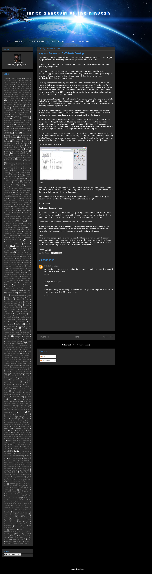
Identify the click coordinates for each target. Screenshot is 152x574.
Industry (22, 293)
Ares (14, 102)
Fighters (29, 246)
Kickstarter (22, 309)
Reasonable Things (18, 421)
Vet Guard (22, 520)
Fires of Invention (23, 248)
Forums (8, 256)
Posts (43, 356)
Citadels (28, 161)
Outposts (18, 385)
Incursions (27, 291)
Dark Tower (18, 192)
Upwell (14, 518)
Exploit (6, 237)
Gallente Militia (23, 260)
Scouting (25, 442)
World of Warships (16, 537)
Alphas (14, 92)
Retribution (8, 428)
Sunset (16, 480)
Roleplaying (28, 436)
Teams (6, 490)
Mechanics (10, 338)
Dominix (6, 200)
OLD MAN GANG (14, 381)
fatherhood (7, 244)
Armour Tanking (20, 104)
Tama (7, 487)
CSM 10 (8, 181)
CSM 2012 (7, 183)
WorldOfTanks (18, 539)
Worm (29, 539)
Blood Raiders (27, 133)
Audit (27, 112)
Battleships (9, 124)
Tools (26, 505)
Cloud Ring (28, 163)
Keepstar (13, 309)
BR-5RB (13, 143)
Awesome (15, 114)
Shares (16, 448)
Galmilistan (17, 262)
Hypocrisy (17, 287)
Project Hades (11, 403)
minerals (15, 349)
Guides (25, 271)
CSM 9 (8, 185)
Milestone (6, 349)
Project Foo (27, 401)
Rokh (88, 60)
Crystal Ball (20, 179)
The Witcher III (22, 502)
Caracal (17, 151)
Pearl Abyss (25, 391)
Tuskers (27, 512)
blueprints (17, 135)
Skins (10, 458)
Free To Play (25, 256)
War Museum (18, 528)
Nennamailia (15, 367)
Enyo (7, 218)
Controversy (17, 170)
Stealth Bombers (19, 476)
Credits (8, 174)
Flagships (6, 250)
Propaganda (7, 408)
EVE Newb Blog (17, 223)
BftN (11, 126)
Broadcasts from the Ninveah (14, 145)
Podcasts (16, 397)
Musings (26, 361)
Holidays (26, 280)
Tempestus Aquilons (10, 492)
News (29, 369)
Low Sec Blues (10, 326)
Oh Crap (22, 379)
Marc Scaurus (14, 334)
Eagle (23, 210)
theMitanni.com (9, 504)
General (27, 266)
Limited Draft (21, 320)
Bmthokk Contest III (16, 139)
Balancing (26, 116)
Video (20, 522)
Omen (24, 381)
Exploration (13, 237)
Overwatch (25, 387)
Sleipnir (26, 458)
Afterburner (25, 84)
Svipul (19, 482)
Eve (17, 220)
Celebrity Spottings (9, 157)
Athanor (6, 112)
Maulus (26, 336)
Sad (20, 440)
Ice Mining (7, 289)
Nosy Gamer (16, 373)
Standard (26, 470)
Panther (6, 391)
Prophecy (17, 408)
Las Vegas (9, 316)
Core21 (27, 170)
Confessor (17, 169)
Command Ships (8, 167)
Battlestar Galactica (23, 124)
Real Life (24, 419)
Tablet (20, 484)
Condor (8, 169)
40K (19, 78)
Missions (14, 351)
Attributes (20, 112)
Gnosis (22, 268)
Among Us (28, 92)
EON (13, 218)
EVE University (26, 230)
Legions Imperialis (12, 318)
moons (26, 357)
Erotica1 (29, 218)
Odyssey (14, 379)
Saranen (26, 440)
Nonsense (7, 373)
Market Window (24, 334)
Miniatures (25, 349)
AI (10, 86)
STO (27, 476)
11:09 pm (57, 282)
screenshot (8, 444)
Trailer (17, 507)
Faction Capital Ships (25, 237)
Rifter (5, 430)
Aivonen (6, 88)
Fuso (17, 258)
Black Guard (27, 126)
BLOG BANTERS (19, 41)
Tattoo (22, 487)
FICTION (71, 41)
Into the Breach (19, 297)
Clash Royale (11, 163)
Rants (19, 417)
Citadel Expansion (15, 161)
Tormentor (7, 507)
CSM (29, 179)
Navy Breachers (15, 365)
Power (19, 399)
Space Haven (14, 466)
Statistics (26, 474)
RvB (8, 440)
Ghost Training (13, 268)
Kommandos (8, 314)
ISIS (27, 301)
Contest (6, 171)
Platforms (15, 394)
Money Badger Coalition (11, 355)
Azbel (8, 116)
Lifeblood (11, 319)
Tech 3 (14, 490)
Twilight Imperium (20, 514)
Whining (6, 535)
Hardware (13, 274)
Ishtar (26, 299)
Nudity (12, 375)
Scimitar (15, 442)
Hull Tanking (24, 282)
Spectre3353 (25, 466)
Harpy (21, 274)
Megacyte (28, 339)
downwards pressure (10, 202)
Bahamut (47, 266)
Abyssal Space (12, 80)
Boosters (17, 141)
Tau (27, 488)
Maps (5, 334)
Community (28, 167)
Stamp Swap (15, 470)
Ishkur (19, 299)
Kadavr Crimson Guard (12, 307)
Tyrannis (26, 516)
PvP (22, 412)
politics (28, 397)
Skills (29, 455)
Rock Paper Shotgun (12, 434)
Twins (19, 516)
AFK (18, 84)
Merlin (7, 343)
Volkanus (17, 526)
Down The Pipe (23, 200)
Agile (5, 86)
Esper (8, 221)
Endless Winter (21, 214)
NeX (8, 371)
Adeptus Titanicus (9, 82)
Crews (15, 174)
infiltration (14, 295)
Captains (8, 151)
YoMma (73, 57)
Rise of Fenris (20, 430)
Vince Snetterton (9, 524)
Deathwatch (15, 194)
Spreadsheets (8, 468)
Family (29, 239)
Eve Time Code (14, 229)
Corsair (6, 173)
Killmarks (17, 311)
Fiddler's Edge (20, 246)
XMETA (29, 541)
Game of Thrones (10, 264)
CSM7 (15, 185)
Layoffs (17, 316)
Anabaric (8, 94)
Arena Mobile (27, 100)
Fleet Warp (20, 252)
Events (19, 232)
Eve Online (23, 225)
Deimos (26, 194)
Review (18, 428)
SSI (15, 468)
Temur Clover (10, 494)
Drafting (25, 202)
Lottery (18, 324)
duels (22, 206)
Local (11, 322)
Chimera (20, 159)
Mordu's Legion (8, 359)
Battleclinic (7, 120)
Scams (6, 442)
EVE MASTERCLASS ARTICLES (37, 41)
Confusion (26, 169)
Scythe (29, 444)
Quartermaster (19, 415)
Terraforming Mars (11, 496)
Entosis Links (27, 216)
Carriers (7, 153)
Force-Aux (19, 254)
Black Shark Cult (20, 128)
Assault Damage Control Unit (20, 108)
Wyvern (19, 541)
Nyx (26, 375)
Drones (15, 206)
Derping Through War (19, 196)
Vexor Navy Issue (11, 522)
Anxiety (6, 98)
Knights (26, 311)
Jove (27, 303)
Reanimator (7, 421)
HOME (8, 41)
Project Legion (24, 403)
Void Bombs (24, 524)
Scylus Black (20, 444)
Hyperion (8, 287)
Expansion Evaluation (11, 235)
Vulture (24, 526)
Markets (7, 336)
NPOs (6, 375)
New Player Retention (10, 369)
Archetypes (10, 100)
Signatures (25, 451)
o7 (30, 375)
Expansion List (25, 235)
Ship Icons (27, 448)
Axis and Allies (26, 114)
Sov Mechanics (19, 464)
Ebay (29, 210)
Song (27, 462)
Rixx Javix (15, 432)
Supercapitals (26, 480)
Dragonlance (7, 204)
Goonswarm (16, 270)
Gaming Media (8, 266)
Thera (19, 503)
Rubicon (28, 438)
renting (15, 426)
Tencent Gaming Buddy (24, 494)
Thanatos (23, 496)
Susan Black (11, 482)
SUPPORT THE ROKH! (57, 41)
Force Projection (9, 254)
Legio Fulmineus (26, 316)
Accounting (25, 80)
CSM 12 (16, 181)
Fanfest (9, 242)
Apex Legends (15, 98)
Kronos (23, 314)
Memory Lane (27, 341)
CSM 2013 (17, 183)
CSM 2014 (27, 183)
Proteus (26, 408)
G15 (5, 260)
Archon (18, 100)
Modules (26, 353)
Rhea (27, 428)
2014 (13, 78)
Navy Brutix (25, 365)
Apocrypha (27, 98)
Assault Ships (8, 110)
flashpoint (18, 250)
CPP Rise (15, 172)
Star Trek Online (10, 472)
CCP (23, 153)
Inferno (6, 295)
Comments (45, 360)
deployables (7, 196)
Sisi (27, 453)
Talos (29, 485)
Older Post (108, 337)
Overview (16, 387)
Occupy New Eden (23, 377)
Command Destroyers (21, 165)
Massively (18, 336)
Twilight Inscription (9, 516)
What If (27, 534)
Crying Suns (9, 179)
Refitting (26, 424)
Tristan (15, 512)
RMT (23, 432)
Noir (27, 371)
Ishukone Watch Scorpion (12, 301)
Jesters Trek (18, 303)
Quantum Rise (8, 415)
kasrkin (6, 309)
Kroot (29, 314)
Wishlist (21, 535)
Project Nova (7, 405)
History (18, 280)
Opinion (29, 383)
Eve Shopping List (19, 228)
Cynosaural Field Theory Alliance (21, 187)
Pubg (15, 409)
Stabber (6, 470)
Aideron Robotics (20, 86)
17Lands (6, 78)
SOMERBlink (19, 462)
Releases (6, 426)
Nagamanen (21, 363)
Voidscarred (8, 526)
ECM (8, 212)
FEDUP (17, 244)
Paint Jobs (8, 389)
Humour (7, 284)
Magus (17, 330)
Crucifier (21, 176)
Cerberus (19, 157)
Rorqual (20, 438)
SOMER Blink (8, 462)
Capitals (18, 149)
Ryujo (14, 440)
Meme (19, 341)
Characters (10, 159)
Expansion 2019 (22, 233)
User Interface (24, 518)
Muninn (19, 361)
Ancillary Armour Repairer (11, 96)
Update (6, 518)
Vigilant (27, 522)
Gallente (12, 260)
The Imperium (13, 500)
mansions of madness (10, 332)
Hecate (27, 274)
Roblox (29, 432)
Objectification (10, 377)
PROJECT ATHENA (84, 41)
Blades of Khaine (18, 130)
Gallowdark (7, 262)
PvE (13, 412)
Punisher (6, 412)
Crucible (13, 177)
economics (17, 212)
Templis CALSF (26, 492)
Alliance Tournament (11, 90)
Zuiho (25, 543)
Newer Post (44, 337)
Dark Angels (22, 190)
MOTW (6, 361)
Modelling (16, 353)
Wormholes (10, 541)
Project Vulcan (20, 405)
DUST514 (7, 210)
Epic (23, 218)
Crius (21, 175)
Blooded (8, 135)
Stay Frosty (7, 476)
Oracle (9, 385)
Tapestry (14, 487)
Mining (6, 351)
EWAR (27, 231)
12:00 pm (55, 266)
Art (28, 104)
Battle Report (20, 118)
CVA (28, 185)
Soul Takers (7, 464)
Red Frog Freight (21, 422)
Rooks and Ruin (10, 438)
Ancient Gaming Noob (22, 94)
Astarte (18, 110)
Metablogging (18, 343)
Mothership (26, 359)
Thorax (26, 504)
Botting (26, 141)
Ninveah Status (18, 371)
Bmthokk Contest (10, 137)
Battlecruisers (18, 120)
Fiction (6, 246)
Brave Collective (23, 143)
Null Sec (19, 375)
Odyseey (6, 379)
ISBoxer (9, 299)
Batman (6, 118)
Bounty (6, 143)
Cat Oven (17, 153)
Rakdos (12, 417)
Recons (29, 421)
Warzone (19, 534)
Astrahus (26, 110)
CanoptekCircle (8, 149)
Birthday (18, 126)
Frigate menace (8, 258)
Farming (26, 242)
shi (21, 448)
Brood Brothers (14, 147)
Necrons (6, 367)
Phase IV (7, 393)
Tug (21, 512)
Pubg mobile (24, 410)
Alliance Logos (24, 88)
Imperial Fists (8, 290)
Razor (5, 419)
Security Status (12, 446)
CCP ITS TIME (15, 155)
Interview (8, 297)
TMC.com (17, 505)
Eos (18, 218)
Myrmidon (6, 363)
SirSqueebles (20, 453)
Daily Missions (18, 188)
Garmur (18, 266)
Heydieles (25, 276)
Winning (13, 535)
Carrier (24, 151)
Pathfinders (15, 391)
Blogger (82, 569)
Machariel (28, 326)
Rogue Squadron (9, 436)
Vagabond (7, 520)
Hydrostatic (28, 284)
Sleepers (18, 458)
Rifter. (12, 430)
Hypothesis (26, 287)
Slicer (5, 460)
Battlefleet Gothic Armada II (23, 122)
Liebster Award (25, 317)
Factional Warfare (14, 239)
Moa (22, 351)
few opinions (76, 60)
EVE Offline (13, 225)
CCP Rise (26, 155)
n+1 (13, 363)
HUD (14, 282)
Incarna (17, 291)
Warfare (12, 530)
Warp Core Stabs (20, 532)
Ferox (26, 244)
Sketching (6, 455)
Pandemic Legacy (23, 389)
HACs (24, 272)
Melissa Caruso (10, 341)
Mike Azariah (23, 347)
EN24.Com (7, 214)
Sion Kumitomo (8, 453)
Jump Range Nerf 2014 (12, 305)
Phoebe (18, 393)
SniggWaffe (13, 460)
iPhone (29, 297)
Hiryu (11, 280)
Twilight (6, 514)
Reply (46, 275)
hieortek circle (8, 278)
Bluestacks (26, 135)
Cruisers (28, 176)
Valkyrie (14, 520)
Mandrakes (26, 330)
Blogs (16, 133)
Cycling (6, 187)
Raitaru (6, 417)
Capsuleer (28, 149)
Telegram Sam (24, 490)
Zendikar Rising (17, 543)
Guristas (16, 272)
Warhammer (8, 532)
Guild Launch (8, 272)
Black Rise (9, 128)
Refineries (17, 425)
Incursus (11, 293)
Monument (17, 357)
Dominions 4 (25, 198)
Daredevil (13, 190)
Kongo (16, 314)
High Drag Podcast (20, 278)
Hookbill (6, 282)
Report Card (25, 426)
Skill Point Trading (18, 456)
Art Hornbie (7, 106)
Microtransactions (9, 347)
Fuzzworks (26, 258)
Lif (4, 319)
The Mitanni (23, 500)
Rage (27, 415)
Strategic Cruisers (9, 478)
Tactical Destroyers (18, 486)
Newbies (22, 369)
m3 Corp (20, 326)
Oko (28, 379)
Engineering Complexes (12, 216)
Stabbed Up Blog (24, 468)
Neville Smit (25, 367)
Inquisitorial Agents (25, 295)
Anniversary (25, 96)
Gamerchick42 (24, 264)
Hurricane (19, 284)
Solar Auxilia (24, 460)
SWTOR (12, 484)
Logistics (20, 322)
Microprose (23, 345)
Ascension (18, 106)
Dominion (13, 198)
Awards (6, 114)
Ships (47, 253)
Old (5, 381)
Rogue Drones (25, 434)
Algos (14, 88)
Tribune (17, 510)
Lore (11, 324)
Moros (18, 359)
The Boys (18, 498)
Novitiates (26, 373)
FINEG (9, 248)
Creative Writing (26, 173)
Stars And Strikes (17, 474)
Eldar (26, 212)
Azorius (16, 116)
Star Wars (24, 472)
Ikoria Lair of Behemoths (21, 289)
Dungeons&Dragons (21, 208)
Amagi (20, 92)
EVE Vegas (10, 231)
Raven (27, 417)
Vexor (29, 520)
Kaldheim (26, 307)
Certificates (28, 157)
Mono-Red (7, 357)
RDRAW (14, 419)
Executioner (7, 233)
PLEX (22, 394)
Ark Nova (21, 102)
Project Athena (16, 401)
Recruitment (9, 422)
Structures (20, 478)
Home (76, 337)
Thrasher (7, 505)
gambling (26, 262)
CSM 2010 (25, 181)
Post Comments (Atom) (81, 345)
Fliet (27, 252)
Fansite (18, 242)
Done (13, 200)
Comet (8, 165)
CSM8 (21, 185)
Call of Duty (25, 147)
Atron (12, 112)
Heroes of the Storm (11, 276)
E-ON (15, 210)
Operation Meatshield (18, 383)
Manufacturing (24, 332)
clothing (20, 163)
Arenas (8, 102)
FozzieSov (16, 256)
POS (11, 399)
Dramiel (19, 204)
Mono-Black (25, 355)
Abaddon (28, 78)
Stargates (6, 474)
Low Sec (28, 324)
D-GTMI (8, 188)
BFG (5, 126)
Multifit (12, 361)
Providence (7, 409)
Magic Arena (12, 328)
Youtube (8, 543)
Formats (29, 254)
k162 (27, 305)
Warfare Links (24, 530)
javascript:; (7, 303)
